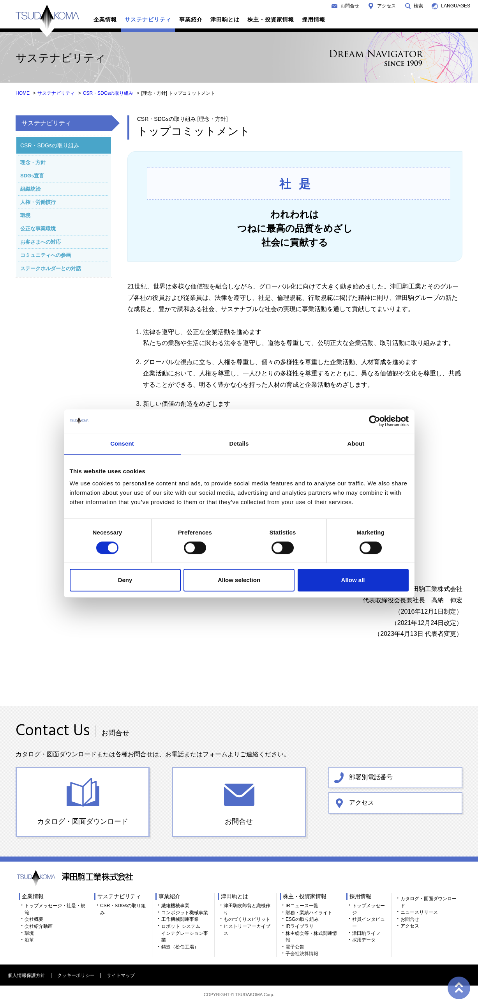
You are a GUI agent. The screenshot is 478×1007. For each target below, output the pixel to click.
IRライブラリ (300, 926)
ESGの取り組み (302, 919)
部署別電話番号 (371, 777)
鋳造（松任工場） (180, 947)
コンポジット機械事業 (184, 912)
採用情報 (313, 19)
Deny (125, 580)
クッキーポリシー (76, 975)
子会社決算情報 (302, 953)
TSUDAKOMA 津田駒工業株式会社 (47, 21)
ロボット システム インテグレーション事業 (184, 933)
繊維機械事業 (175, 905)
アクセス (386, 6)
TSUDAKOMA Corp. (254, 994)
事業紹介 (191, 19)
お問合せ (349, 6)
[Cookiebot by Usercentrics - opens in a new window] (374, 421)
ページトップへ (458, 987)
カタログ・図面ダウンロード (82, 821)
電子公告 (295, 947)
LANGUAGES (455, 6)
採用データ (364, 940)
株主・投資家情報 (270, 19)
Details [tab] (239, 443)
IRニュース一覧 (302, 905)
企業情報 (105, 19)
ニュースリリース (419, 912)
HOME (23, 93)
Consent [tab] (122, 443)
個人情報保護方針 (26, 975)
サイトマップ (121, 975)
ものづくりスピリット (247, 919)
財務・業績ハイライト (309, 912)
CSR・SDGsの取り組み (108, 93)
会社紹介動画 (39, 926)
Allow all (353, 580)
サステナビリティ (148, 19)
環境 (29, 933)
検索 (418, 6)
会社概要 (34, 919)
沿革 (29, 940)
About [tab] (356, 443)
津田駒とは (225, 19)
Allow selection (239, 580)
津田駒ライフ (366, 933)
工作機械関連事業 (180, 919)
